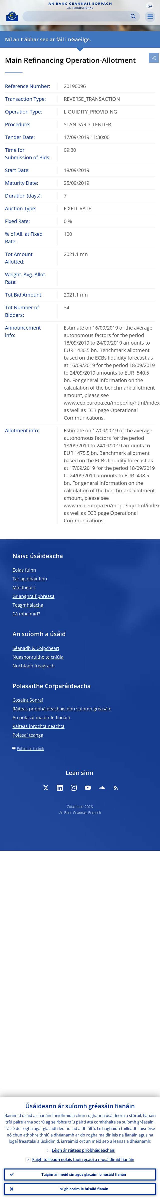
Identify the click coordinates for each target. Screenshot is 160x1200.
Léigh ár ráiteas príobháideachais (83, 1150)
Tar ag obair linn (29, 579)
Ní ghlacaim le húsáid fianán (84, 1188)
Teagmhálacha (27, 605)
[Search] (77, 16)
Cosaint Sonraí (27, 700)
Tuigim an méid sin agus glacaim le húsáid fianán (84, 1174)
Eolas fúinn (24, 570)
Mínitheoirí (24, 587)
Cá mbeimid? (26, 614)
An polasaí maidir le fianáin (41, 717)
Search (133, 16)
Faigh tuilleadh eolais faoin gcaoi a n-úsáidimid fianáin (83, 1159)
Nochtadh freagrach (33, 666)
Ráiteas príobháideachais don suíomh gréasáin (62, 709)
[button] (150, 6)
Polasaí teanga (27, 735)
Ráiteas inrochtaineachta (38, 726)
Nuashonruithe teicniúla (38, 657)
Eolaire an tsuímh (30, 748)
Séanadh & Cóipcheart (35, 648)
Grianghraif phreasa (33, 596)
